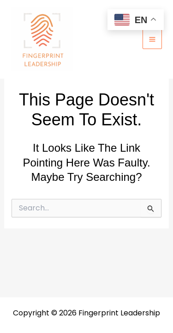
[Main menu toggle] (152, 39)
